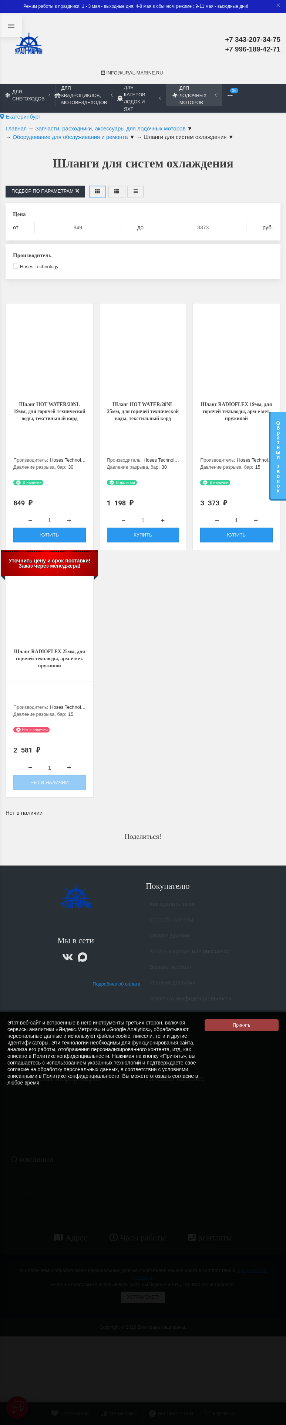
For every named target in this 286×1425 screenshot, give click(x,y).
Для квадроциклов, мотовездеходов (83, 95)
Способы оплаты (171, 929)
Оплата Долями (169, 944)
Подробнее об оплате (116, 989)
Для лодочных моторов (194, 95)
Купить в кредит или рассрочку (189, 960)
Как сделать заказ (172, 913)
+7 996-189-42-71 (252, 49)
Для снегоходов (28, 95)
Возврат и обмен (171, 976)
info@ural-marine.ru (132, 73)
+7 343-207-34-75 (252, 39)
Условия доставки (172, 992)
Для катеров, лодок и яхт (139, 98)
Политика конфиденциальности (190, 1007)
